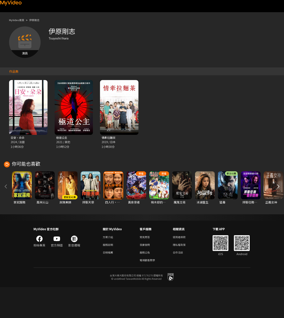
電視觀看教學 (148, 291)
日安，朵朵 (18, 138)
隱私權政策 (182, 274)
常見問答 (145, 266)
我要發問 (145, 274)
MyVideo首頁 (18, 20)
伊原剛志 (38, 20)
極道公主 (62, 138)
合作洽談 (181, 282)
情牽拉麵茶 (109, 138)
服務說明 (109, 274)
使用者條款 (182, 266)
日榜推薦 (109, 282)
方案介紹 (109, 266)
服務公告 (145, 282)
